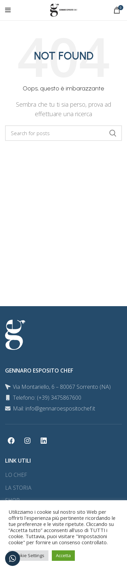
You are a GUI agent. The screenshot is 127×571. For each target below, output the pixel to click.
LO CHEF (16, 475)
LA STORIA (18, 487)
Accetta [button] (63, 555)
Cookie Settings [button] (28, 555)
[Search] (63, 133)
